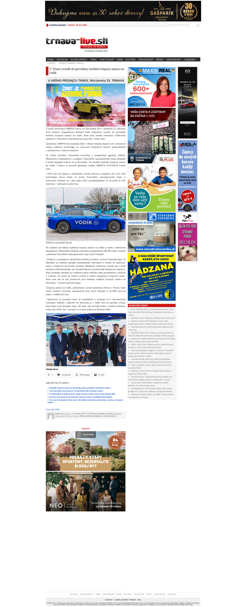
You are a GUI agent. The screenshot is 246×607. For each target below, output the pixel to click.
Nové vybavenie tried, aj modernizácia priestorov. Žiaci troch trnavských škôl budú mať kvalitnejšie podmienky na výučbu (151, 312)
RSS (139, 600)
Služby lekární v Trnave (71, 63)
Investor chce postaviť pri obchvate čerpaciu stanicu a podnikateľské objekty (80, 397)
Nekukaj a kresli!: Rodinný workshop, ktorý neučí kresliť (153, 318)
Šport (159, 59)
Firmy (93, 59)
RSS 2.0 (76, 416)
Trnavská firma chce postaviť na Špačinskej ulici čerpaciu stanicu (76, 391)
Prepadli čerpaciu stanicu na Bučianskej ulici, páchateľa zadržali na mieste (80, 388)
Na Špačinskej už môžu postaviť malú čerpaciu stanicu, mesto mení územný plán (82, 394)
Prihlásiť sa (50, 603)
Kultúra (130, 59)
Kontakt (51, 63)
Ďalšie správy (79, 59)
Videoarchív (174, 59)
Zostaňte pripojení (58, 25)
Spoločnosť (146, 59)
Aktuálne (62, 59)
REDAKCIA (66, 413)
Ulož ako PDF (53, 409)
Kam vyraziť (107, 59)
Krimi (120, 59)
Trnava (69, 416)
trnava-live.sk (79, 603)
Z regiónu (189, 59)
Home (50, 59)
